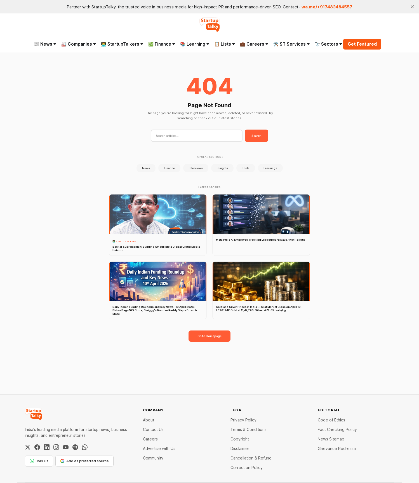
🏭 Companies (78, 44)
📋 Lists (224, 44)
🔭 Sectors (328, 44)
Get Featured (362, 44)
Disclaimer (239, 448)
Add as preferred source (84, 461)
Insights (222, 168)
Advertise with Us (159, 448)
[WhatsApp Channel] (85, 447)
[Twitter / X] (27, 447)
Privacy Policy (243, 420)
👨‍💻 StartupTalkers (122, 44)
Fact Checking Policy (337, 429)
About (148, 420)
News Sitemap (331, 439)
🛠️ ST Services (291, 44)
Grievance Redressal (337, 448)
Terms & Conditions (248, 429)
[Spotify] (75, 447)
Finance (169, 168)
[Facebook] (37, 447)
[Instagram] (56, 447)
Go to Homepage (209, 336)
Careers (150, 439)
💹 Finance (161, 44)
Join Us (39, 461)
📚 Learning (194, 44)
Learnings (270, 168)
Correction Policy (246, 467)
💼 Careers (254, 44)
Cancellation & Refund (251, 458)
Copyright (239, 439)
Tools (245, 168)
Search (256, 135)
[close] (412, 6)
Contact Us (153, 429)
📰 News (45, 44)
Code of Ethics (331, 420)
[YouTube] (66, 447)
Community (153, 458)
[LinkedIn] (47, 447)
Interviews (196, 168)
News (146, 168)
